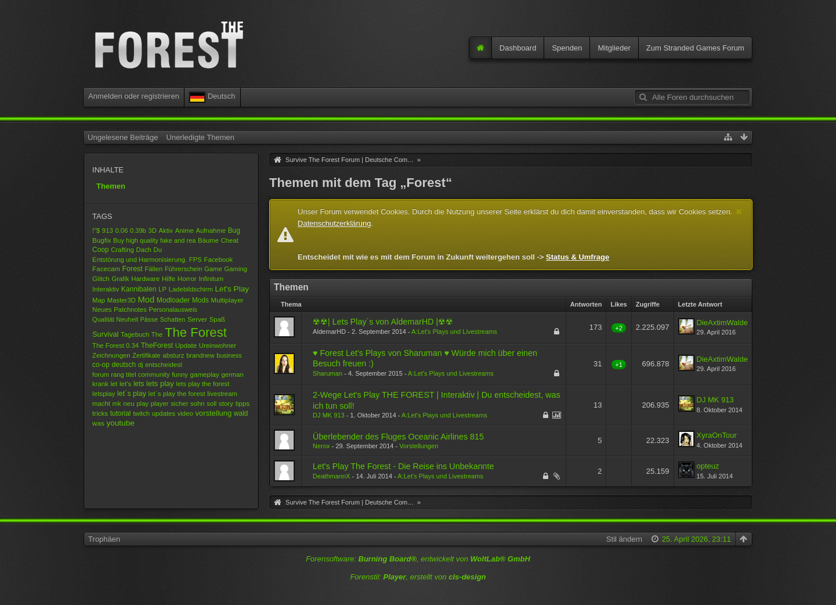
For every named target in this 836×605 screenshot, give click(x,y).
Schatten (173, 319)
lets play (160, 383)
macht (101, 403)
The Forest (196, 332)
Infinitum (210, 278)
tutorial (120, 413)
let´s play (131, 394)
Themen (110, 186)
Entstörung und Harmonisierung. (139, 259)
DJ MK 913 (329, 415)
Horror (187, 278)
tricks (100, 413)
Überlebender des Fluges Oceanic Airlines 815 (398, 436)
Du (158, 249)
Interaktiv (105, 289)
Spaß (217, 319)
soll (211, 403)
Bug (234, 230)
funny (180, 374)
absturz (173, 355)
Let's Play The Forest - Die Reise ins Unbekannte (403, 466)
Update (186, 345)
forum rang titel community (130, 374)
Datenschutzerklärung (334, 223)
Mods (200, 300)
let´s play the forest (177, 393)
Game (213, 268)
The (157, 334)
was (98, 423)
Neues (102, 309)
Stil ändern (624, 539)
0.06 (121, 230)
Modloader (173, 300)
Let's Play (232, 289)
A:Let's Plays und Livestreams (454, 331)
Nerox (321, 445)
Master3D (121, 300)
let (113, 383)
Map (98, 300)
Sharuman (327, 373)
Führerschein (183, 268)
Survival (105, 334)
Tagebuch (135, 334)
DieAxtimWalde (722, 322)
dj (140, 364)
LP (162, 289)
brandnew (200, 355)
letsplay (103, 393)
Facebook (218, 259)
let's (125, 383)
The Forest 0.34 (115, 345)
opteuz (708, 466)
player (160, 403)
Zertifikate (146, 355)
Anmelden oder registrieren (133, 96)
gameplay (204, 374)
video (185, 413)
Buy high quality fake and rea (154, 240)
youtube (120, 423)
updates (163, 413)
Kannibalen (139, 289)
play (142, 403)
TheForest (157, 345)
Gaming (235, 268)
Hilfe (168, 278)
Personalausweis (173, 309)
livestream (222, 393)
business (229, 355)
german (233, 374)
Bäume (208, 240)
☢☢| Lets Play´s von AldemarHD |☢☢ (383, 321)
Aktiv (165, 230)
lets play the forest (202, 383)
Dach (143, 249)
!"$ (96, 230)
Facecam (106, 268)
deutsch (123, 365)
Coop (100, 250)
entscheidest (163, 364)
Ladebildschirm (191, 289)
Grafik (120, 278)
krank (100, 383)
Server (197, 319)
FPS (195, 259)
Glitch (101, 278)
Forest (132, 269)
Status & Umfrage (577, 257)
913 (107, 230)
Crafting (122, 249)
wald (241, 413)
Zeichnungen (111, 355)
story (226, 403)
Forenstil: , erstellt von (418, 576)
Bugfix (101, 240)
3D (152, 230)
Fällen (153, 268)
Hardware (145, 278)
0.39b (138, 230)
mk (117, 403)
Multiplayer (227, 300)
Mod (146, 299)
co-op (101, 365)
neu (128, 403)
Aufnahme (211, 230)
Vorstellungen (418, 445)
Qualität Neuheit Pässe (125, 319)
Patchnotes (130, 309)
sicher (179, 403)
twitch (141, 413)
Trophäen (104, 539)
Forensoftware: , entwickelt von (418, 558)
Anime (184, 230)
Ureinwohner (217, 345)
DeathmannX (331, 476)
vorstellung (213, 413)
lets (138, 384)
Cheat (229, 240)
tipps (243, 403)
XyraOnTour (717, 435)
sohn (197, 403)
